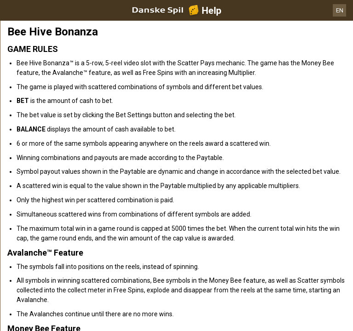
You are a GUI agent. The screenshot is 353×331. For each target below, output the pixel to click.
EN (339, 10)
